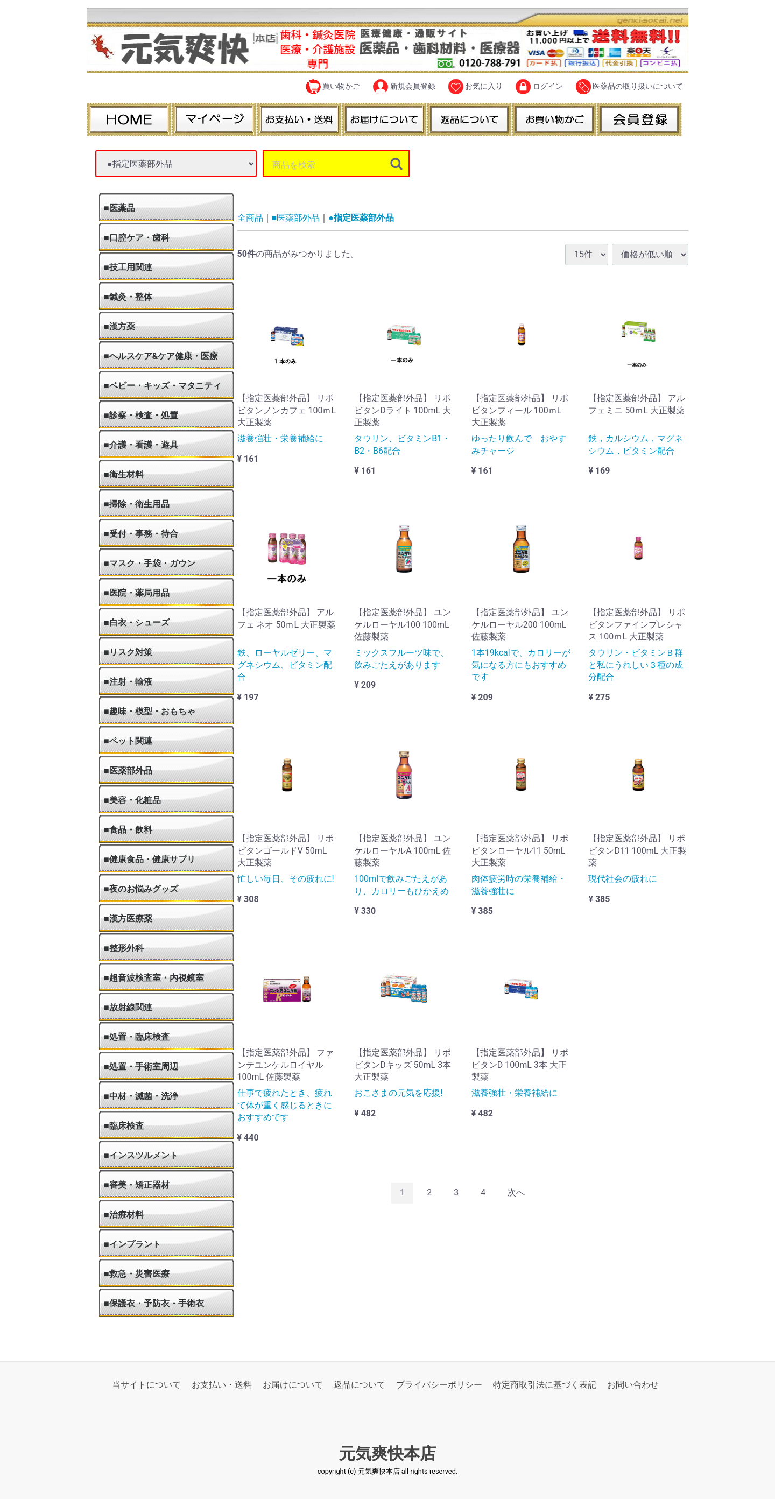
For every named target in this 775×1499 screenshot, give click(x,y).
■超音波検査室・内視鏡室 (154, 978)
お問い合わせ (633, 1385)
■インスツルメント (141, 1155)
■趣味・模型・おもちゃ (149, 711)
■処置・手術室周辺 (141, 1066)
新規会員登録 (404, 86)
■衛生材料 (124, 474)
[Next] (516, 1193)
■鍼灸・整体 (128, 297)
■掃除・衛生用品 (137, 504)
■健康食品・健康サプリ (149, 859)
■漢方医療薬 (128, 918)
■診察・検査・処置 (141, 415)
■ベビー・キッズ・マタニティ (162, 386)
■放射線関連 (128, 1007)
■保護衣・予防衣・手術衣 (154, 1303)
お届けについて (293, 1385)
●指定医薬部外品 (361, 218)
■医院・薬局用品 (137, 593)
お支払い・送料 (222, 1385)
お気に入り (475, 86)
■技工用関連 (128, 267)
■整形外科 (124, 948)
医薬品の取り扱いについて (629, 86)
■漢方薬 (119, 326)
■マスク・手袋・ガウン (149, 563)
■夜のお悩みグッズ (141, 889)
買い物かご (333, 86)
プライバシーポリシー (439, 1385)
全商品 (250, 218)
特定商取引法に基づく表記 (544, 1385)
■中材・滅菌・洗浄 (141, 1096)
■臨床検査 (124, 1126)
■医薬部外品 (128, 770)
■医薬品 (119, 208)
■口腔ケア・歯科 (137, 238)
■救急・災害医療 (137, 1274)
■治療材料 (124, 1214)
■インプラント (132, 1244)
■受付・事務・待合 (141, 534)
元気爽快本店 (387, 1454)
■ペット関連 (128, 741)
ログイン (539, 86)
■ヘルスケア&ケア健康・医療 (161, 356)
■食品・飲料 (128, 830)
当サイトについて (146, 1385)
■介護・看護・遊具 (141, 445)
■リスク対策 (128, 652)
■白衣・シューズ (137, 622)
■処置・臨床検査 (137, 1037)
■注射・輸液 (128, 682)
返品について (359, 1385)
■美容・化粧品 (132, 800)
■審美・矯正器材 (137, 1185)
